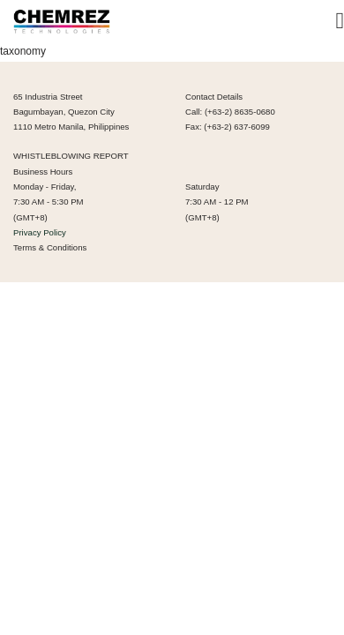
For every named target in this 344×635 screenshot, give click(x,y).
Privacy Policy (39, 232)
